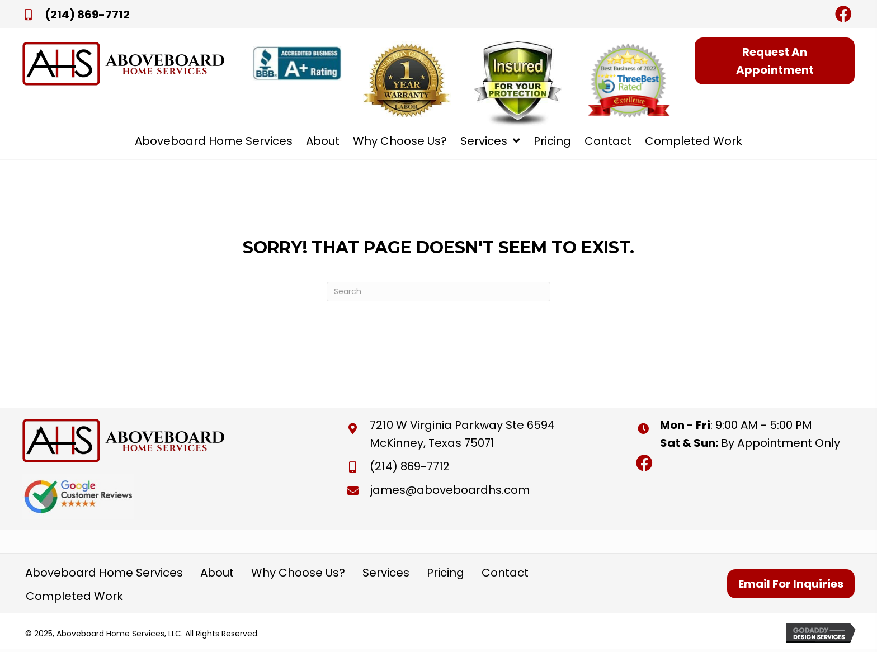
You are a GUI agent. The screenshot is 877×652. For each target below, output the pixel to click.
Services (385, 572)
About (217, 572)
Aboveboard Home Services (104, 572)
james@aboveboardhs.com (450, 490)
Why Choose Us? (298, 572)
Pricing (445, 572)
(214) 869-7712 (87, 14)
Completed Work (74, 596)
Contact (505, 572)
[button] (843, 14)
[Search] (438, 291)
